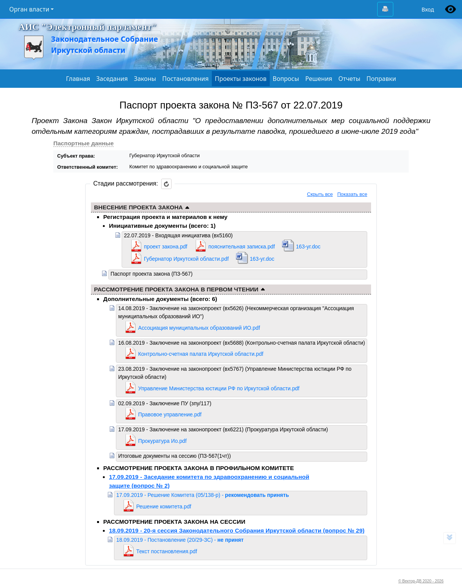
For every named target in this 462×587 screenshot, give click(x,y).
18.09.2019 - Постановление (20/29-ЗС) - (180, 540)
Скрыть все (320, 194)
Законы (145, 78)
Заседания (112, 78)
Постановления (185, 78)
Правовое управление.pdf (169, 414)
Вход (427, 9)
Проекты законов (241, 78)
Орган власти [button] (29, 9)
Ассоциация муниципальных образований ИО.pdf (199, 328)
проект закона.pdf (165, 246)
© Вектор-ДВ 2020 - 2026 (421, 581)
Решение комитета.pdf (163, 506)
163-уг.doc (308, 246)
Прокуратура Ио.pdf (162, 441)
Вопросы (286, 78)
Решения (318, 78)
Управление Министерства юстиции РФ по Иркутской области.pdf (218, 388)
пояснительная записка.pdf (241, 246)
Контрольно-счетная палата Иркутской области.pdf (200, 354)
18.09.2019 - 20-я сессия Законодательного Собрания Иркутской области (237, 530)
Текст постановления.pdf (166, 551)
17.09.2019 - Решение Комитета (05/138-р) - (202, 495)
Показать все (352, 194)
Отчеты (349, 78)
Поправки (381, 78)
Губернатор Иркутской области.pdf (186, 259)
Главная (78, 78)
